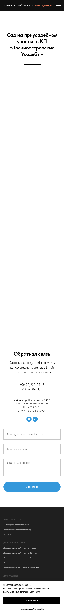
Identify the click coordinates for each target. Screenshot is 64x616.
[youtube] (29, 419)
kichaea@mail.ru (43, 5)
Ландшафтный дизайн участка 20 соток (20, 553)
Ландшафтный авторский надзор (17, 529)
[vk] (35, 419)
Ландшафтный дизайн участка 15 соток (20, 548)
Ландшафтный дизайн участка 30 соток (20, 558)
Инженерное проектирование (16, 524)
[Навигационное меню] (58, 5)
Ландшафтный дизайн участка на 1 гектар (21, 567)
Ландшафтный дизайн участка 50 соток (20, 563)
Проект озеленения (11, 534)
